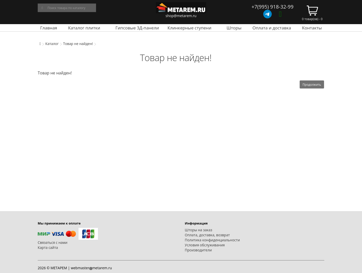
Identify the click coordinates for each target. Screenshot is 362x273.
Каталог (52, 43)
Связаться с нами (52, 242)
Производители (198, 250)
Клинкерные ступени (189, 28)
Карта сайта (48, 247)
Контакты (312, 28)
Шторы (234, 28)
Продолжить (312, 84)
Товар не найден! (78, 43)
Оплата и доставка (271, 28)
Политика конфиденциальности (212, 240)
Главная (48, 28)
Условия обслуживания (205, 245)
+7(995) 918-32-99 (272, 6)
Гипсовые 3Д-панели (137, 28)
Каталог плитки (84, 28)
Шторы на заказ (198, 230)
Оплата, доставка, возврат (207, 235)
